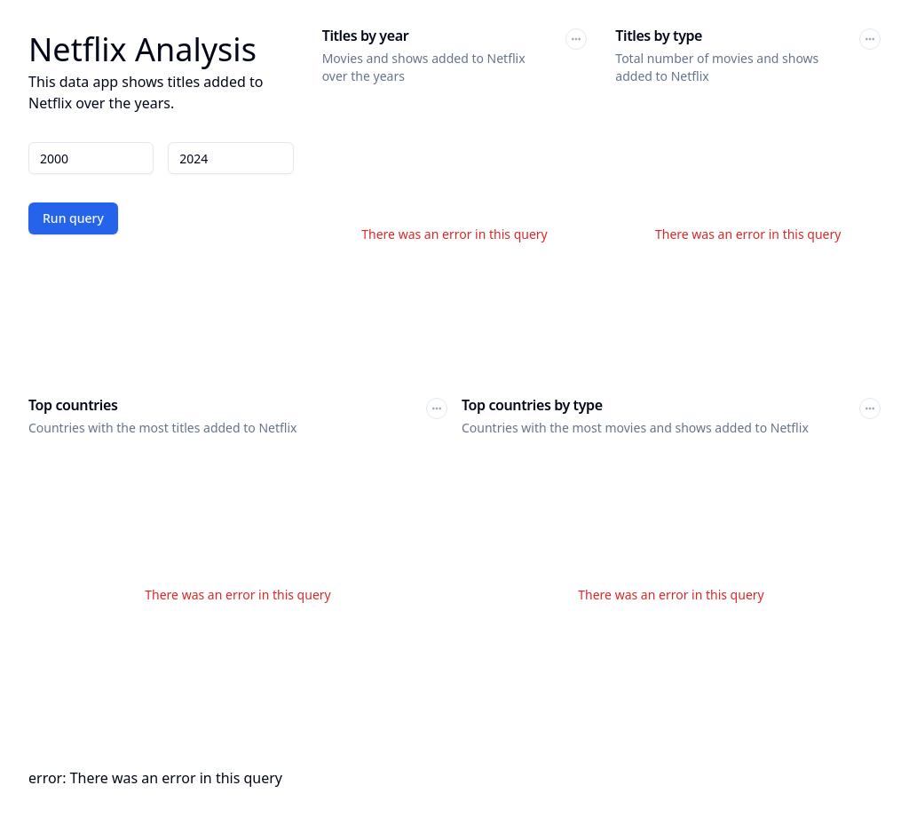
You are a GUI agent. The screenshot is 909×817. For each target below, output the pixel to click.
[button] (576, 39)
